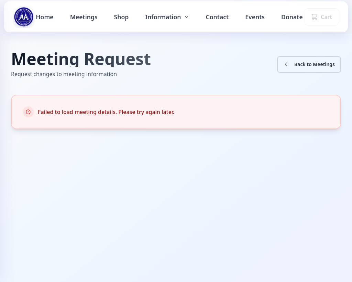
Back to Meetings (309, 64)
